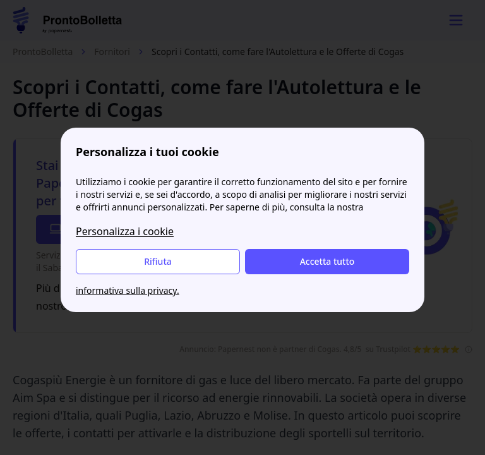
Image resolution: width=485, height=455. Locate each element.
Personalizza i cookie (125, 231)
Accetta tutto (327, 261)
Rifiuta (158, 261)
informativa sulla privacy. (127, 290)
